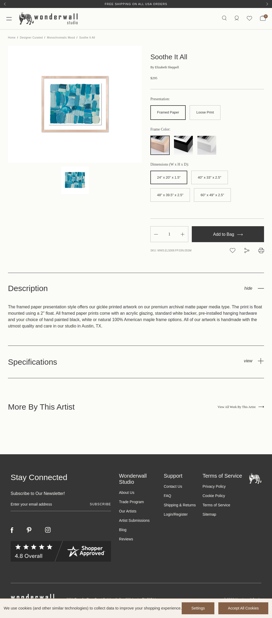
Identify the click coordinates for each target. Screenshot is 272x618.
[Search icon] (224, 18)
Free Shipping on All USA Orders (136, 4)
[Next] (267, 4)
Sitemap (209, 514)
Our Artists (127, 511)
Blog (122, 530)
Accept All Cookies (243, 608)
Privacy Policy (214, 486)
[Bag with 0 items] (263, 18)
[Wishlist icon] (249, 18)
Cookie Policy (213, 496)
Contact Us (173, 486)
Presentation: (160, 99)
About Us (126, 492)
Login (168, 514)
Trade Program (131, 502)
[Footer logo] (255, 478)
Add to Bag (228, 234)
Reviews (126, 539)
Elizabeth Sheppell (164, 67)
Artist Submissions (134, 520)
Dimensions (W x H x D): (169, 164)
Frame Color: (160, 129)
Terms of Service (216, 505)
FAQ (167, 496)
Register (181, 514)
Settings (198, 608)
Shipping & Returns (180, 505)
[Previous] (5, 4)
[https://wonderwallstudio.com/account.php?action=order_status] (237, 18)
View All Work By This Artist (241, 407)
